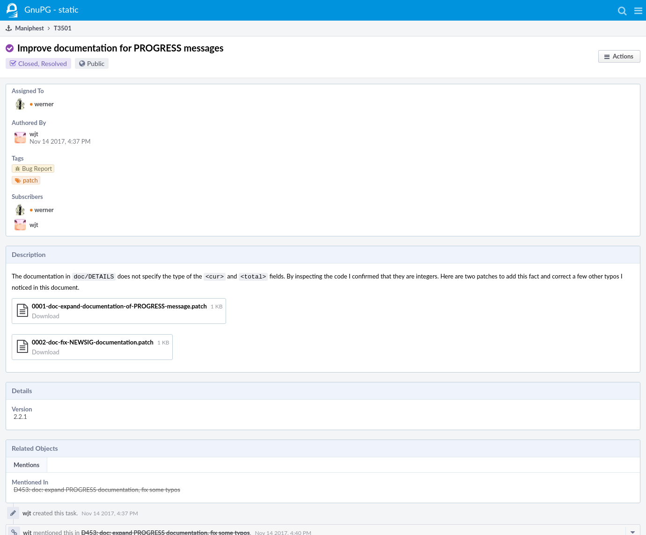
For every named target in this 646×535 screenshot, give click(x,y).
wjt (33, 134)
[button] (638, 10)
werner (41, 104)
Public (95, 63)
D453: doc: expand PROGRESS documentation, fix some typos (97, 488)
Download (45, 315)
